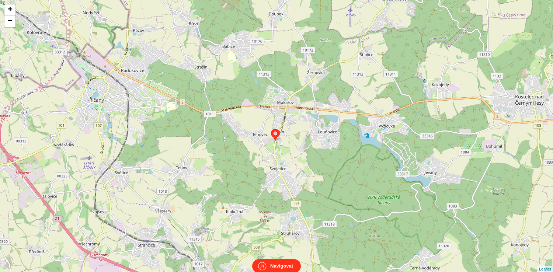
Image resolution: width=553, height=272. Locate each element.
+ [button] (10, 9)
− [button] (10, 21)
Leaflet (545, 262)
